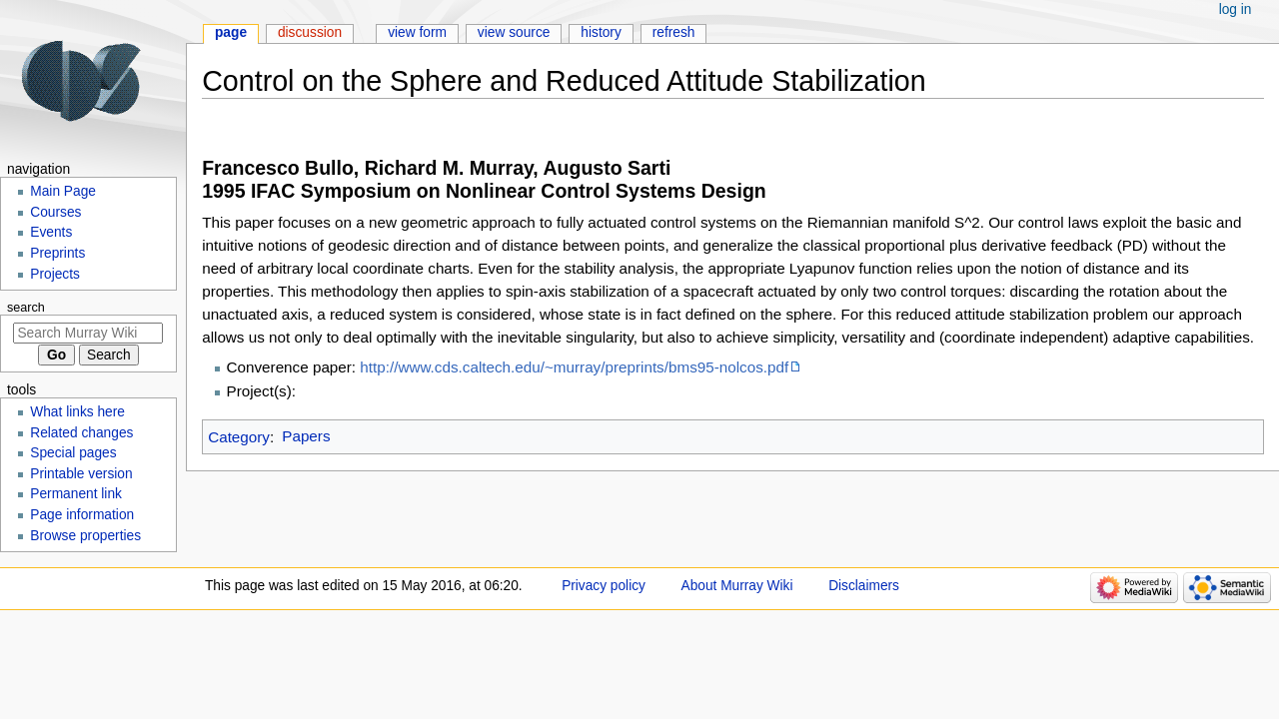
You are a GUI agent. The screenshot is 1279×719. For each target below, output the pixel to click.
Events (51, 232)
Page (231, 32)
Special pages (73, 452)
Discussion (310, 32)
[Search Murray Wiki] (88, 333)
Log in (1235, 9)
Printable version (81, 473)
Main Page (63, 191)
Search (26, 308)
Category (239, 435)
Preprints (57, 253)
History (601, 32)
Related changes (81, 432)
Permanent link (76, 493)
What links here (77, 411)
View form (417, 32)
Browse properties (85, 535)
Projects (55, 274)
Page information (82, 514)
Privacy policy (603, 585)
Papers (306, 435)
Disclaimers (863, 585)
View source (514, 32)
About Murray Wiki (737, 585)
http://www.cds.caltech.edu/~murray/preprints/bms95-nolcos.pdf (574, 367)
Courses (55, 212)
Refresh (673, 32)
